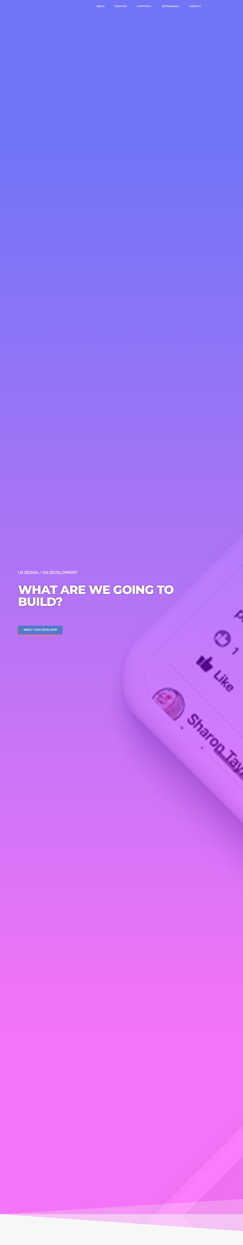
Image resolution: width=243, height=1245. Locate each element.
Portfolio (144, 6)
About (100, 6)
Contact (195, 6)
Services (121, 6)
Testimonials (170, 6)
